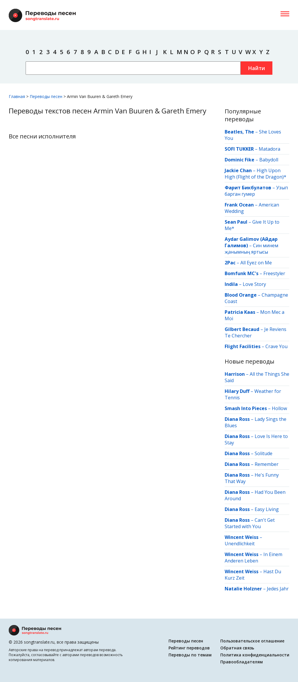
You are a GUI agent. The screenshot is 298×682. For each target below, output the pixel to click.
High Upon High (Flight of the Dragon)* (255, 173)
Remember (267, 464)
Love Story (254, 284)
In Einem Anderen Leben (253, 557)
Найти (256, 68)
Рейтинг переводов (189, 648)
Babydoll (268, 159)
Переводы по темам (190, 655)
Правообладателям (241, 662)
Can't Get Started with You (250, 523)
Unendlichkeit (240, 543)
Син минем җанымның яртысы (251, 248)
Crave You (276, 346)
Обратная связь (237, 648)
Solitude (263, 453)
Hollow (279, 408)
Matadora (269, 149)
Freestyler (274, 273)
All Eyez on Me (256, 262)
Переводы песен (185, 641)
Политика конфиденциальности (254, 655)
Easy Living (267, 509)
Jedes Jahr (278, 588)
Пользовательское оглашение (252, 641)
